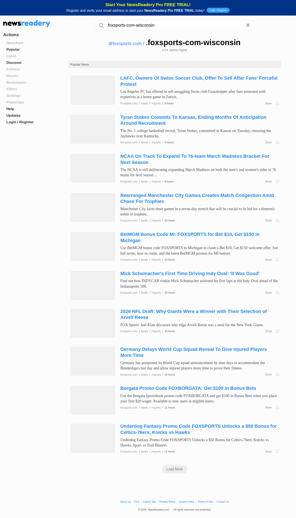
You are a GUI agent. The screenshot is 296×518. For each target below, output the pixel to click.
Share (268, 103)
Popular (13, 49)
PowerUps (15, 102)
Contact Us (222, 501)
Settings (13, 96)
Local (11, 56)
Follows (13, 69)
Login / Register (218, 10)
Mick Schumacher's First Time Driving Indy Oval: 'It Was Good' (190, 273)
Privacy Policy (167, 501)
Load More (174, 469)
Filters (11, 89)
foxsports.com (125, 43)
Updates (13, 115)
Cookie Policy (186, 501)
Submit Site (149, 501)
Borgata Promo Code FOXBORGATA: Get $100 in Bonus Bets (188, 388)
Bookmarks (16, 82)
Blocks (12, 76)
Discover (14, 63)
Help (10, 109)
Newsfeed (14, 43)
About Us (125, 501)
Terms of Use (205, 501)
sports (156, 103)
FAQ (136, 501)
